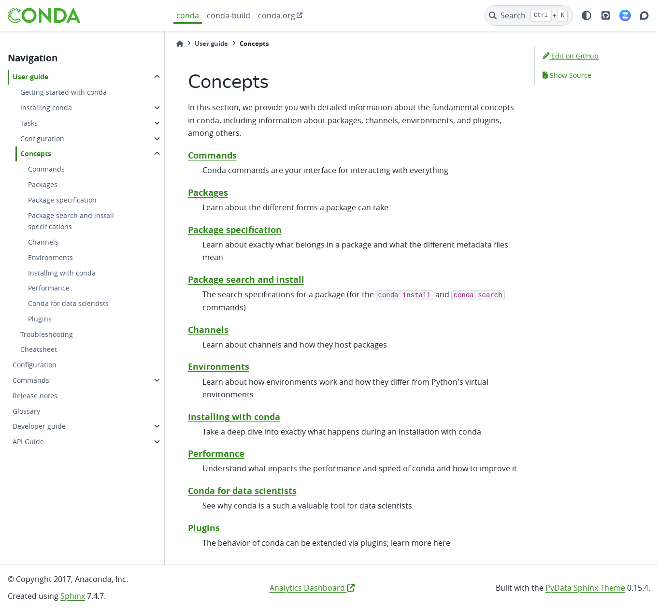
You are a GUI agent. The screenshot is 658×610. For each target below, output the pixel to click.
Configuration (42, 138)
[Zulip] (625, 15)
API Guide (28, 441)
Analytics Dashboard (312, 587)
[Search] (529, 15)
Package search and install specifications (71, 221)
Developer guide (39, 426)
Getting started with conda (63, 92)
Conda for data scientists (68, 303)
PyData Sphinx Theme (585, 587)
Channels (43, 242)
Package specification (62, 199)
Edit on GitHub (571, 55)
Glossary (26, 411)
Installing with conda (62, 272)
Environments (50, 257)
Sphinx (72, 596)
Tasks (29, 123)
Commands (46, 169)
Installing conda (46, 107)
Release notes (35, 395)
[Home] (179, 44)
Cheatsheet (38, 349)
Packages (42, 184)
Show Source (567, 75)
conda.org (276, 15)
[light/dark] (586, 15)
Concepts (35, 154)
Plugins (40, 318)
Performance (49, 287)
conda (187, 15)
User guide (30, 77)
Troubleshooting (46, 334)
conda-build (228, 15)
